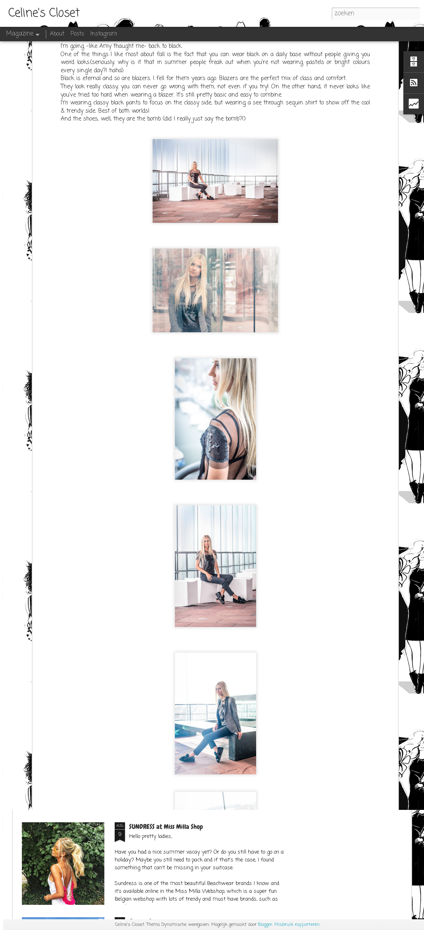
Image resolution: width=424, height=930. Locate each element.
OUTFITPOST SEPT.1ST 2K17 (160, 731)
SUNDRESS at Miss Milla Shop (166, 826)
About (57, 34)
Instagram (103, 34)
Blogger (265, 924)
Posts (77, 34)
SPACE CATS (144, 636)
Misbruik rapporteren (297, 924)
